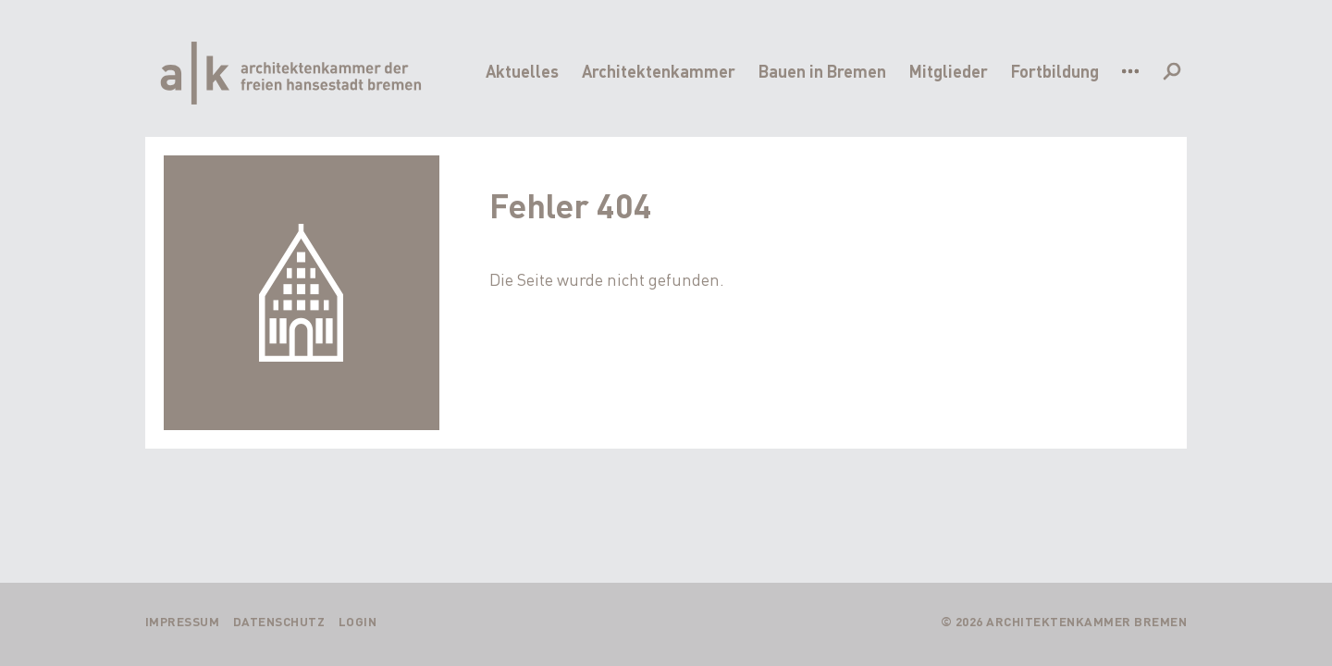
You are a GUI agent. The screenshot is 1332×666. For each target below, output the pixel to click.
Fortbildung (1055, 70)
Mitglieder (948, 70)
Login (358, 621)
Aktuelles (522, 70)
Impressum (182, 621)
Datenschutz (279, 621)
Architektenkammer (658, 70)
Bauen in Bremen (822, 70)
